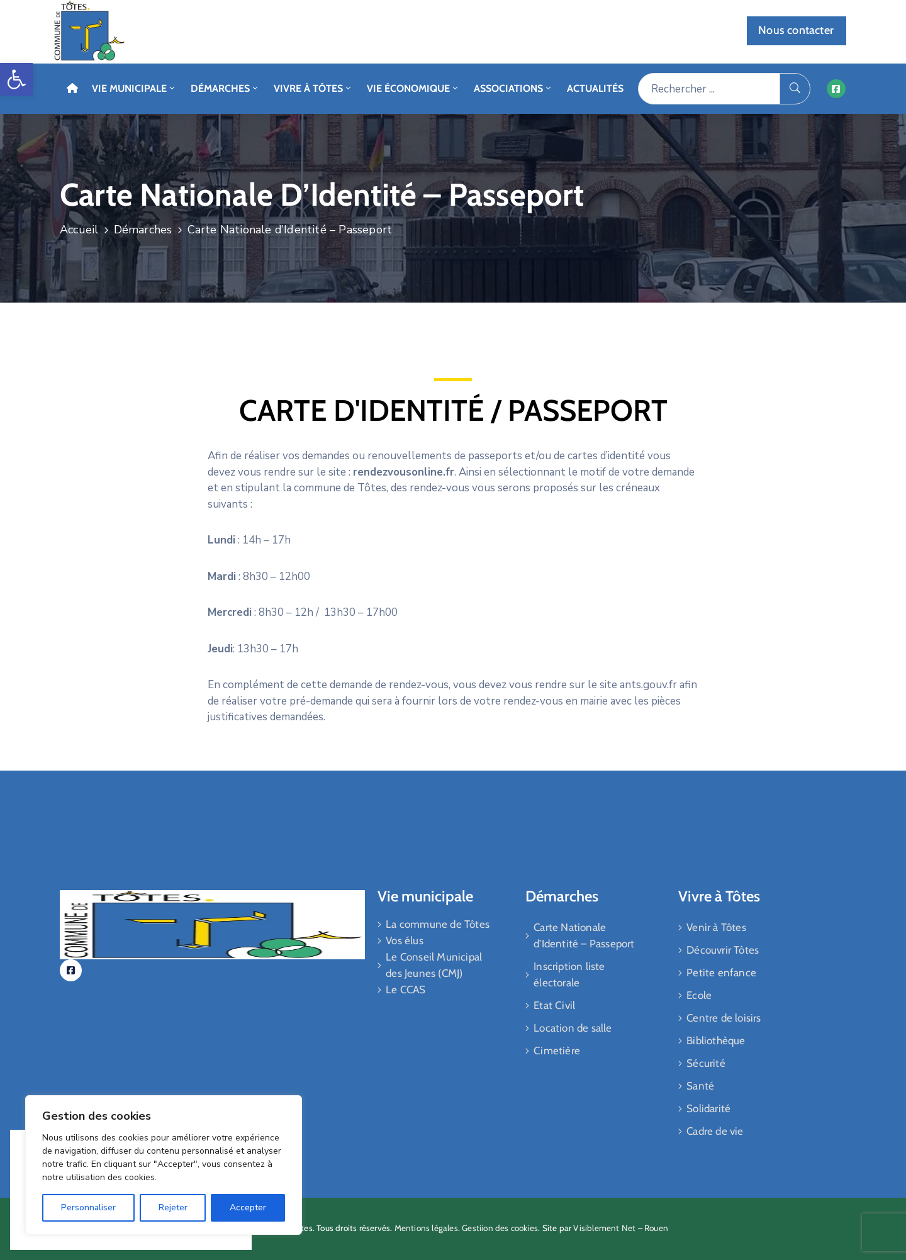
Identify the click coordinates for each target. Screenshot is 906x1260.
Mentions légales (426, 1228)
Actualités (595, 88)
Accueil (79, 229)
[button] (16, 79)
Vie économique (413, 88)
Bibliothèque (715, 1040)
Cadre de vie (714, 1131)
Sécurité (705, 1063)
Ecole (699, 995)
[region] (163, 1165)
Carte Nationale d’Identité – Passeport (584, 935)
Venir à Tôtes (716, 927)
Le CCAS (405, 989)
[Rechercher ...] (709, 88)
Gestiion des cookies (500, 1228)
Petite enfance (721, 972)
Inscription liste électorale (569, 974)
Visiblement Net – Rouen (620, 1228)
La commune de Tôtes (437, 924)
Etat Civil (554, 1005)
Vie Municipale (134, 88)
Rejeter (173, 1207)
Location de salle (573, 1028)
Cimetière (557, 1050)
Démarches (225, 88)
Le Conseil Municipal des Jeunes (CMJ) (434, 965)
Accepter (248, 1207)
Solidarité (708, 1108)
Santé (700, 1085)
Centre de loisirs (723, 1018)
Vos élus (404, 940)
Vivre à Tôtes (313, 88)
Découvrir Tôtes (722, 950)
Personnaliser (88, 1207)
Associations (513, 88)
